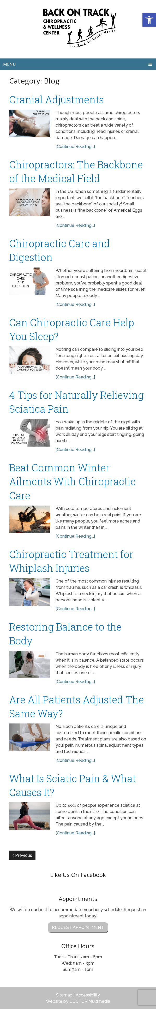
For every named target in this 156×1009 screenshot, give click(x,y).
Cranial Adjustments (56, 99)
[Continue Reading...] (75, 146)
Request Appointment (78, 927)
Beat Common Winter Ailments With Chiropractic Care (72, 481)
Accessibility (88, 995)
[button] (149, 20)
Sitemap (64, 995)
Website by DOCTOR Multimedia (78, 1001)
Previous (22, 855)
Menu (9, 64)
